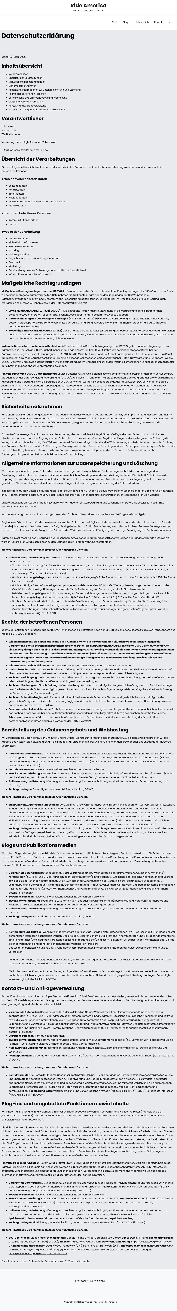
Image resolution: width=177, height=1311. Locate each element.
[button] (131, 22)
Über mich (143, 22)
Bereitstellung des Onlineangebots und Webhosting (39, 97)
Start (117, 22)
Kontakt (159, 22)
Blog (128, 22)
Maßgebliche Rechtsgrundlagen (28, 82)
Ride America (88, 5)
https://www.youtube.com (86, 1241)
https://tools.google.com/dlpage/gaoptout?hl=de (105, 1249)
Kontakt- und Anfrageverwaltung (28, 105)
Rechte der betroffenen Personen (28, 94)
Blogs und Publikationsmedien (27, 101)
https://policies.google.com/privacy (30, 1245)
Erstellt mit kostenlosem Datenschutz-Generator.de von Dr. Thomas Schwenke (47, 1261)
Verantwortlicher (18, 74)
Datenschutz (97, 1280)
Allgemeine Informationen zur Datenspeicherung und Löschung (46, 90)
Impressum (81, 1280)
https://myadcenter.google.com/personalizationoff (71, 1253)
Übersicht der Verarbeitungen (26, 78)
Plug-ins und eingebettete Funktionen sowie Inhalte (39, 109)
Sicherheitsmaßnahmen (23, 86)
